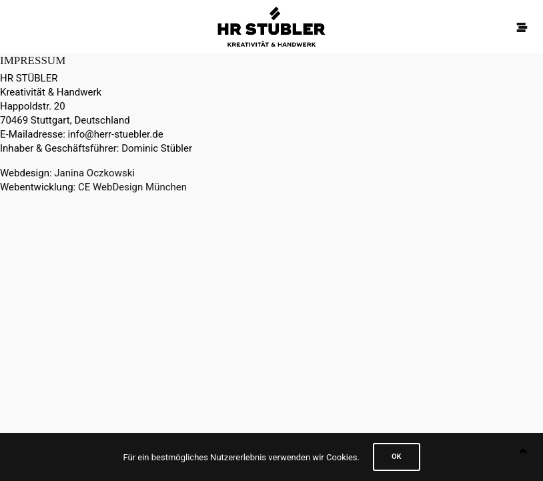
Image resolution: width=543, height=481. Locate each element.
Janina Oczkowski (94, 173)
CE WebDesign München (132, 187)
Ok (397, 456)
